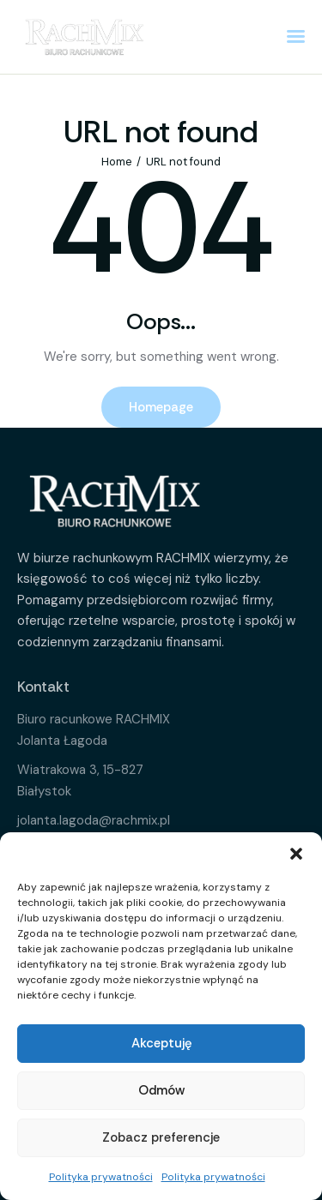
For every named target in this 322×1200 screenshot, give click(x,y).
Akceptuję (161, 1043)
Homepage (161, 407)
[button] (296, 853)
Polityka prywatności (101, 1177)
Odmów (161, 1090)
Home (116, 161)
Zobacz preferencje (161, 1137)
